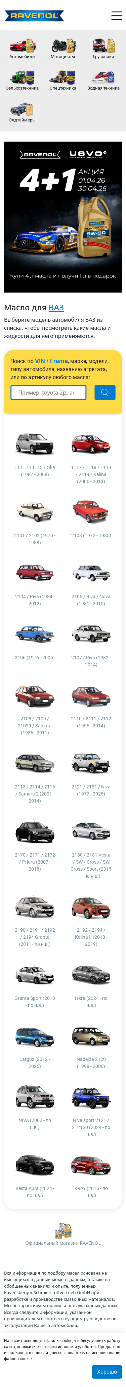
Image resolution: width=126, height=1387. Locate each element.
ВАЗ (56, 307)
